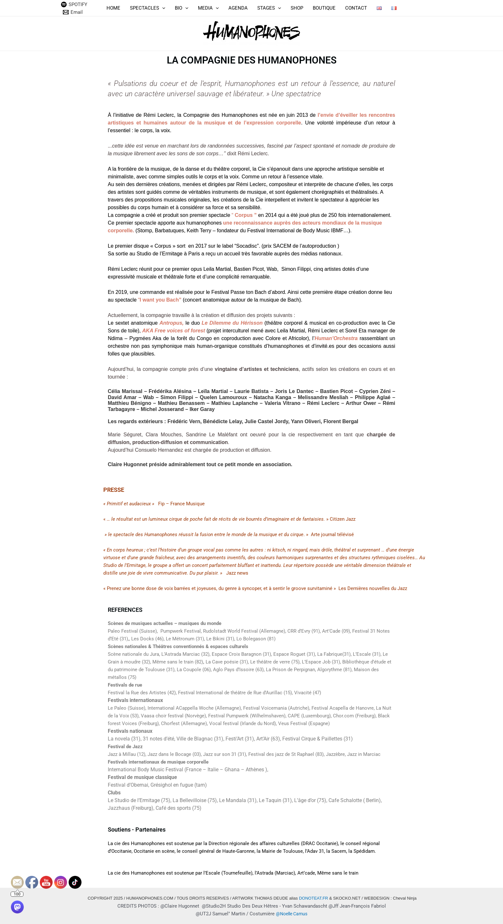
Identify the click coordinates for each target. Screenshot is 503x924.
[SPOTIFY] (74, 4)
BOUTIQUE (324, 8)
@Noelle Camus (291, 914)
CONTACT (356, 8)
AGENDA (238, 8)
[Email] (73, 12)
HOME (113, 8)
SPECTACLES (147, 8)
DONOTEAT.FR (313, 898)
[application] (162, 8)
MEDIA (208, 8)
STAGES (269, 8)
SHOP (297, 8)
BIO (181, 8)
